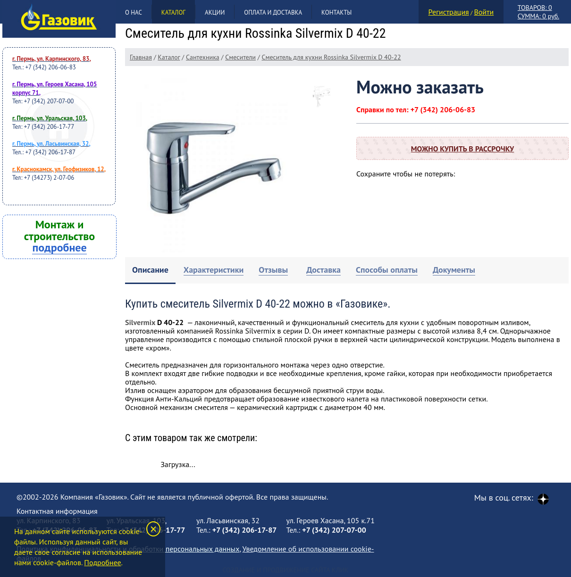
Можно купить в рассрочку (462, 148)
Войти (484, 12)
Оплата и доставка (273, 12)
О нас (133, 12)
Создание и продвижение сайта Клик (285, 570)
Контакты (336, 12)
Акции (215, 12)
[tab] (150, 270)
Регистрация (448, 12)
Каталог (173, 12)
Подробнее (102, 562)
